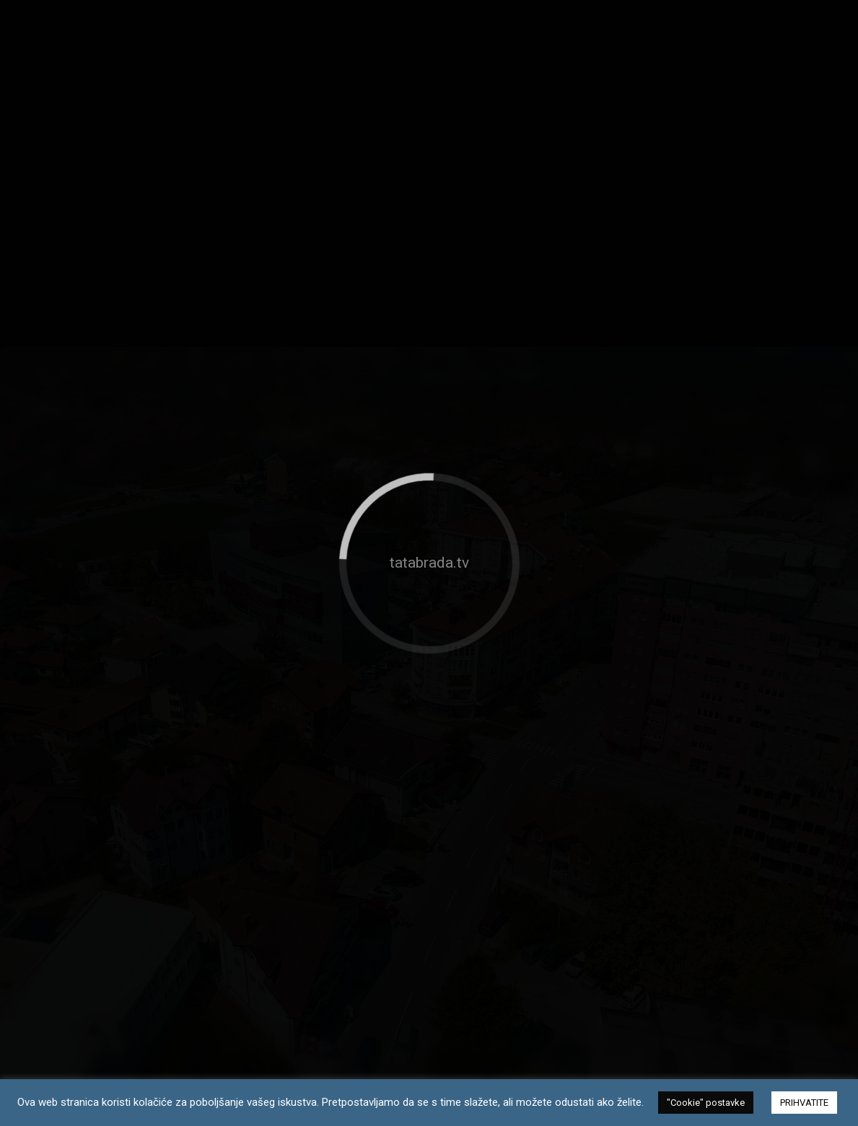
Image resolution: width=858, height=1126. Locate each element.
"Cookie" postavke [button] (706, 1102)
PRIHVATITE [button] (804, 1102)
